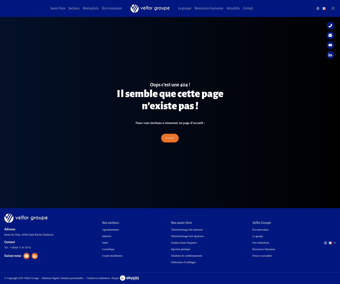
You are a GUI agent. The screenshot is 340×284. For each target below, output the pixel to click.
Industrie (106, 236)
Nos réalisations (260, 242)
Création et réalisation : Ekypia (113, 278)
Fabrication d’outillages (183, 262)
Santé (105, 242)
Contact (248, 8)
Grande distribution (112, 255)
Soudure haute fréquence (184, 242)
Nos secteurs (110, 222)
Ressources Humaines (209, 8)
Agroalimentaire (110, 229)
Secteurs (74, 8)
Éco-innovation (112, 8)
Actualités (233, 8)
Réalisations (91, 8)
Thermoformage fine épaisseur (187, 229)
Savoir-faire (57, 8)
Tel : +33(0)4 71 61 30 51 (17, 247)
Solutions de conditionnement (186, 255)
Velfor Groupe (261, 222)
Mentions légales (51, 278)
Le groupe (184, 8)
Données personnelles (72, 278)
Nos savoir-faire (181, 222)
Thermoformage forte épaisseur (187, 236)
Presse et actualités (262, 255)
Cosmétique (108, 249)
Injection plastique (180, 249)
